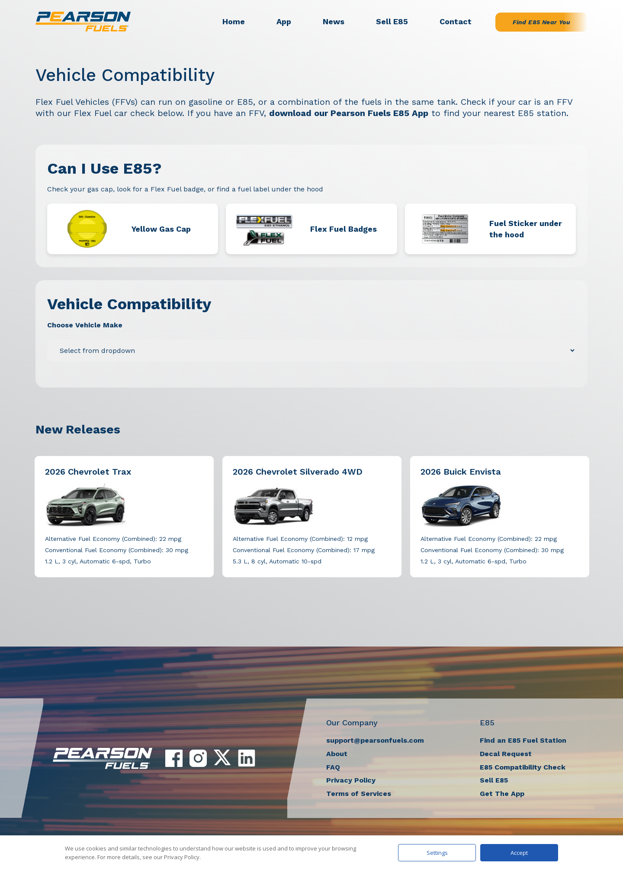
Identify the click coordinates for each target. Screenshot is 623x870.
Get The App (502, 793)
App (283, 21)
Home (233, 21)
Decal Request (506, 754)
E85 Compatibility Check (522, 767)
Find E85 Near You (541, 22)
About (336, 754)
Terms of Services (358, 793)
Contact (456, 21)
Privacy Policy (351, 780)
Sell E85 (392, 21)
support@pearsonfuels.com (375, 740)
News (333, 21)
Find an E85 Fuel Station (523, 740)
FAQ (333, 767)
